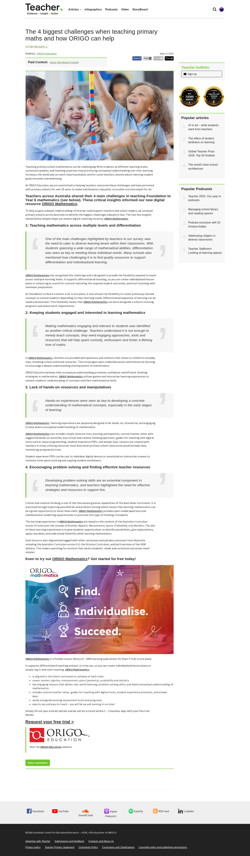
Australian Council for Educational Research (56, 832)
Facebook (35, 811)
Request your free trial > (49, 721)
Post (147, 58)
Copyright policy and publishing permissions (163, 847)
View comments (38, 762)
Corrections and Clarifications (118, 847)
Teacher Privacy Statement (59, 847)
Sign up (190, 74)
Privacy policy (33, 847)
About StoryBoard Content (64, 62)
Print (169, 58)
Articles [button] (74, 9)
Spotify (136, 811)
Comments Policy (88, 847)
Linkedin (186, 811)
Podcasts (111, 9)
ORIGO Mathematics (59, 204)
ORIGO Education (47, 53)
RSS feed (161, 811)
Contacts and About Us (101, 841)
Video (125, 9)
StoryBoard (140, 9)
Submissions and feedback (69, 841)
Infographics (93, 9)
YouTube (60, 811)
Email (158, 58)
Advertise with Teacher (37, 841)
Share (137, 58)
